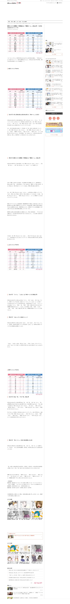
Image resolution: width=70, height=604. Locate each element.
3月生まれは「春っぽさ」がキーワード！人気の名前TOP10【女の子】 (21, 572)
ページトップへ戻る (54, 134)
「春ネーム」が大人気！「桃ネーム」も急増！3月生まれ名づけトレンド (22, 575)
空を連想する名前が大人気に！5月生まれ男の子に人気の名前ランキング (22, 577)
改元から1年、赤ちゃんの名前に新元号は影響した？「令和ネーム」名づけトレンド (24, 570)
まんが (52, 0)
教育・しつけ (16, 21)
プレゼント (56, 0)
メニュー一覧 (60, 0)
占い (54, 0)
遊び (20, 21)
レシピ (46, 0)
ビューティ (48, 0)
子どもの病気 (24, 21)
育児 (12, 21)
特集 (46, 40)
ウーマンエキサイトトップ (51, 2)
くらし (43, 0)
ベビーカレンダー (15, 29)
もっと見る (54, 54)
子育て (41, 0)
